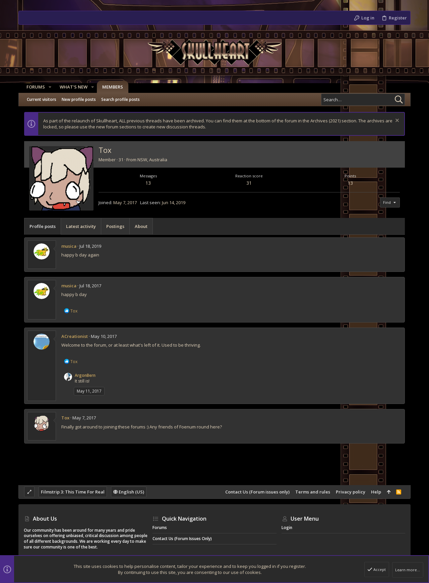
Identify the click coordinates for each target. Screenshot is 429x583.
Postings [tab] (115, 226)
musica (68, 246)
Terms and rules (312, 492)
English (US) (128, 492)
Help (376, 492)
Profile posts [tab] (42, 226)
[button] (47, 87)
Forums (159, 527)
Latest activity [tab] (81, 226)
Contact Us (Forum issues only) (257, 492)
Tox (65, 418)
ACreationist (74, 336)
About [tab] (141, 226)
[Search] (363, 99)
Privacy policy (350, 492)
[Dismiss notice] (396, 121)
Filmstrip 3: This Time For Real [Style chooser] (73, 492)
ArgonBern (85, 375)
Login (287, 527)
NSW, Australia (152, 160)
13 (148, 183)
